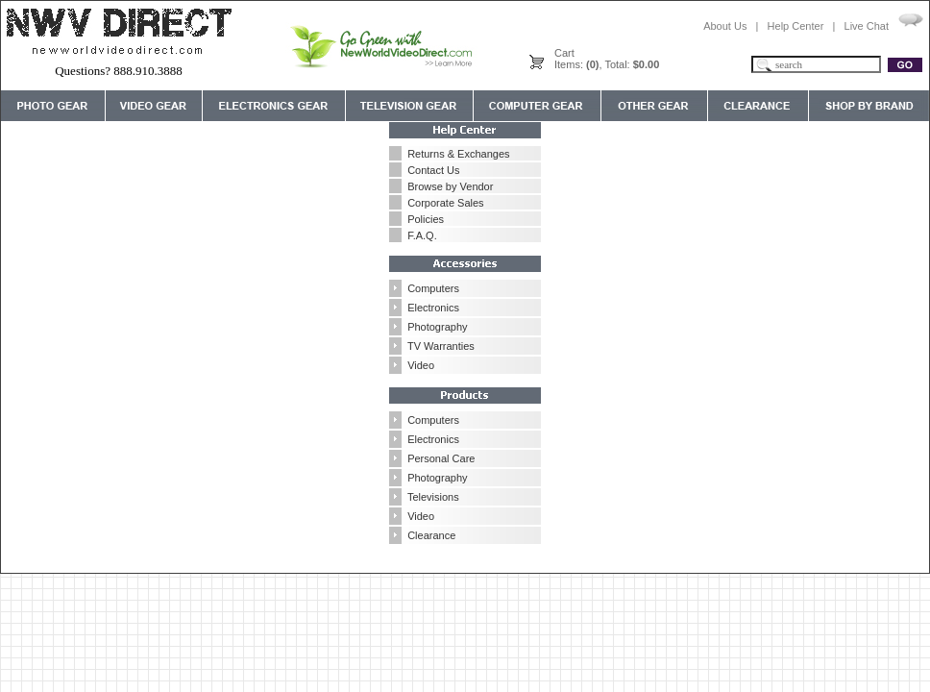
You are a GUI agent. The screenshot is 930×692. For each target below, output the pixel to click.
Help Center (796, 26)
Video (420, 365)
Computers (433, 288)
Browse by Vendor (450, 186)
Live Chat (866, 26)
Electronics (433, 307)
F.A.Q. (422, 235)
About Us (724, 26)
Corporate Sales (445, 203)
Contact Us (433, 170)
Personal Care (441, 458)
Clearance (431, 535)
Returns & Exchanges (458, 154)
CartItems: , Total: (606, 58)
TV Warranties (441, 346)
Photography (437, 327)
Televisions (433, 497)
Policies (425, 219)
